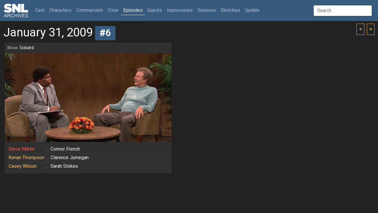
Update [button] (252, 10)
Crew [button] (113, 10)
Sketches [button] (230, 10)
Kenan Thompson (26, 157)
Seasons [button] (207, 10)
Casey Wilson (23, 166)
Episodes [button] (133, 10)
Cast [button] (41, 10)
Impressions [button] (180, 10)
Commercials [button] (89, 10)
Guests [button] (154, 10)
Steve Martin (22, 149)
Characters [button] (60, 10)
